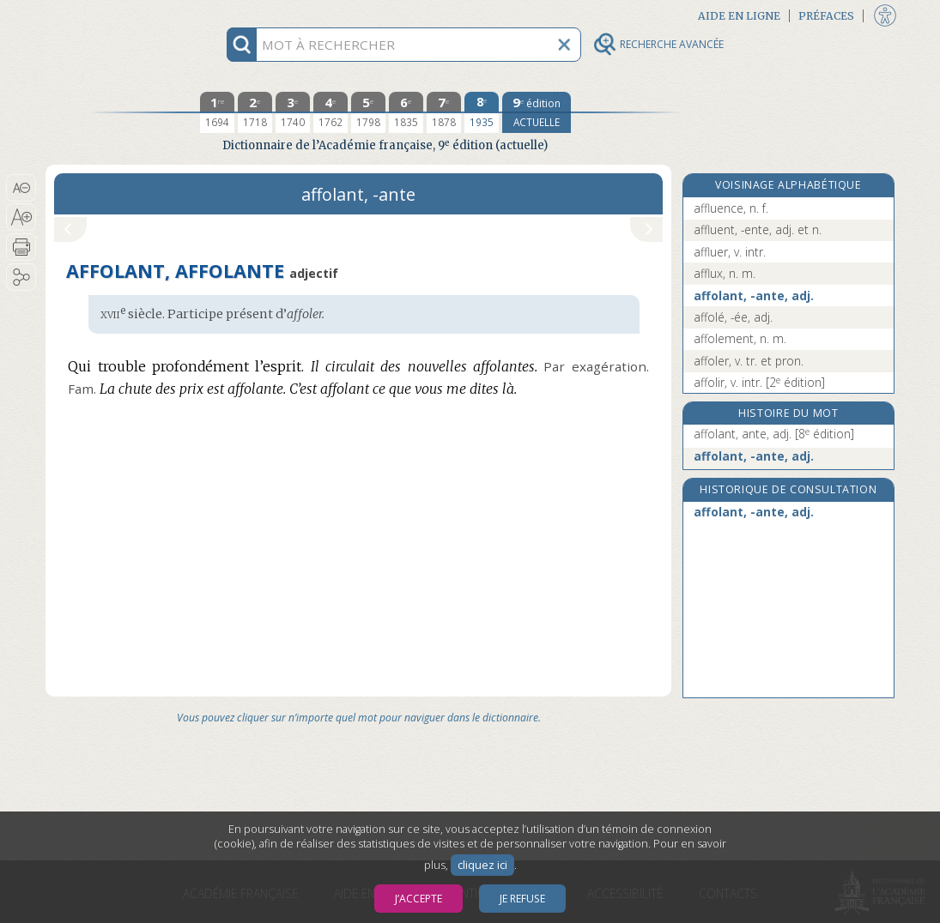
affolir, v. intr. (759, 382)
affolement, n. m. (740, 338)
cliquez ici (482, 865)
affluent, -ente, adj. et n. (758, 229)
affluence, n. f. (731, 208)
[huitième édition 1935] (481, 112)
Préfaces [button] (826, 15)
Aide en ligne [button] (739, 15)
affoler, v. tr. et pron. (749, 361)
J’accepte (418, 898)
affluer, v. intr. (730, 252)
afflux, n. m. (724, 273)
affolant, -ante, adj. (754, 295)
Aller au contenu (112, 15)
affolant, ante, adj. (774, 433)
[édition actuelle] (536, 112)
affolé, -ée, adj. (733, 317)
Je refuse (522, 898)
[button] (21, 188)
